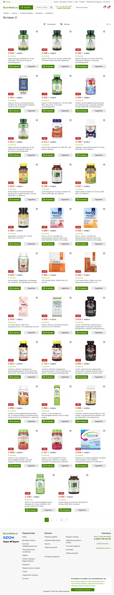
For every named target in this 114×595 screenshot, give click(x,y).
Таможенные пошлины (94, 2)
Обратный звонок (82, 7)
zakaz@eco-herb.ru (103, 548)
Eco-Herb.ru (10, 7)
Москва (8, 2)
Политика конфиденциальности (29, 545)
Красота (47, 544)
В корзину (16, 66)
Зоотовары (69, 549)
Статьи (24, 571)
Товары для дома (72, 553)
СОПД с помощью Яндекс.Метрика (28, 560)
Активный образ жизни (52, 540)
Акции (56, 2)
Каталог (27, 7)
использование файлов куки (80, 581)
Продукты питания (72, 537)
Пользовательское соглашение (28, 551)
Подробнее (31, 66)
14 (62, 520)
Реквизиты (26, 564)
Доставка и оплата (66, 2)
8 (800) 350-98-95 (64, 8)
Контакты (106, 2)
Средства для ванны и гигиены (73, 541)
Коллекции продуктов (52, 556)
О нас (76, 2)
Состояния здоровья (73, 546)
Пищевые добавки (51, 537)
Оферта (25, 555)
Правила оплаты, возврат (31, 568)
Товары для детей (51, 547)
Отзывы (82, 2)
